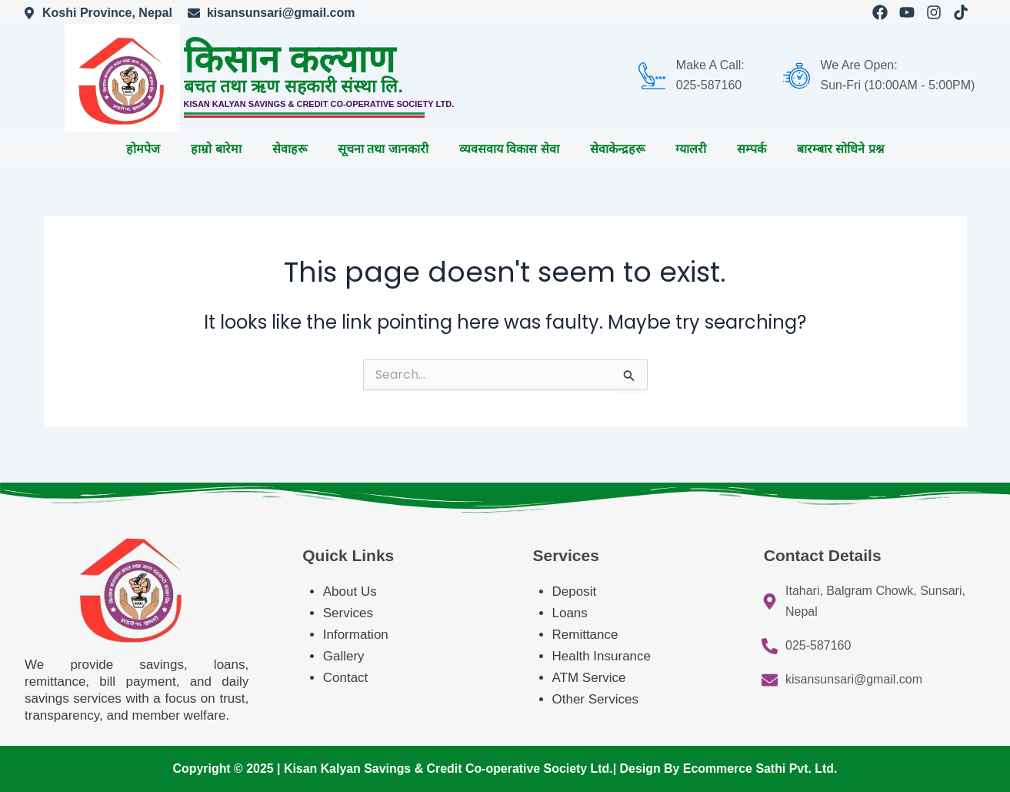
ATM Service (589, 677)
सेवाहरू (289, 148)
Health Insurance (603, 656)
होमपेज (143, 148)
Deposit (574, 591)
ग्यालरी (690, 148)
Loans (570, 613)
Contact (345, 677)
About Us (350, 591)
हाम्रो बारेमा (216, 148)
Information (355, 634)
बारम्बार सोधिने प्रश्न (840, 148)
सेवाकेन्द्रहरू (617, 148)
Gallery (344, 656)
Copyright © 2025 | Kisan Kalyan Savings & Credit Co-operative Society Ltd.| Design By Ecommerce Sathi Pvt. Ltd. (505, 768)
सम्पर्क (751, 148)
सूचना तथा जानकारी (383, 148)
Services (348, 613)
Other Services (595, 699)
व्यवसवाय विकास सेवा (509, 148)
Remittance (585, 634)
